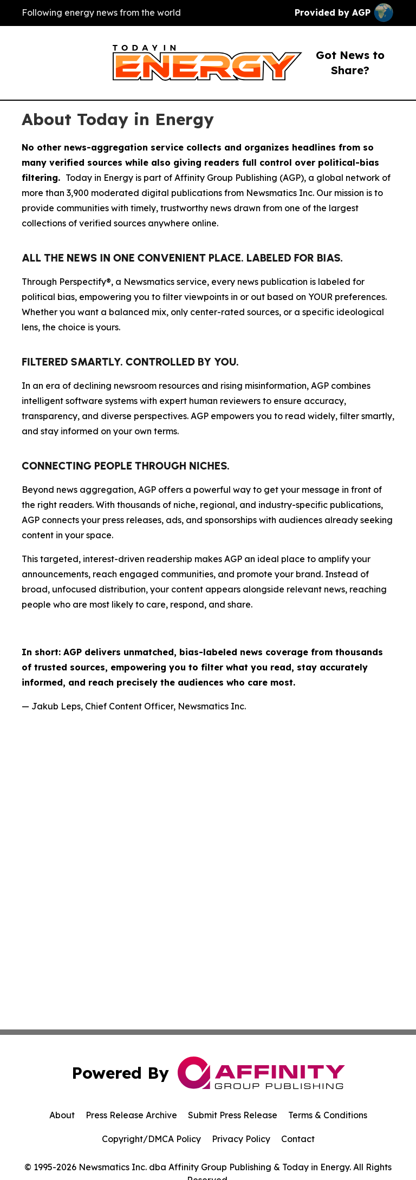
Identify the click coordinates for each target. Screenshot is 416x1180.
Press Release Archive (131, 1115)
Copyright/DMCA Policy (151, 1138)
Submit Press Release (232, 1115)
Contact (298, 1138)
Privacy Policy (241, 1138)
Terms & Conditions (327, 1115)
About (62, 1115)
